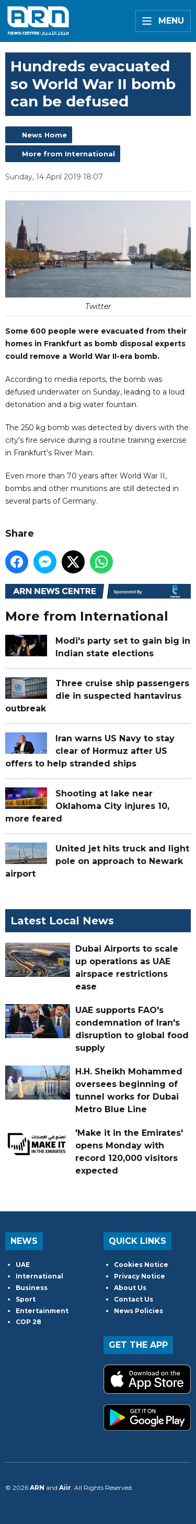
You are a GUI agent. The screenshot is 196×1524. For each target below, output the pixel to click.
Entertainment (42, 1311)
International (39, 1276)
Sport (26, 1299)
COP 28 (28, 1322)
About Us (130, 1288)
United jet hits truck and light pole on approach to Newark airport (97, 860)
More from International (68, 154)
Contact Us (133, 1299)
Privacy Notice (139, 1276)
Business (32, 1288)
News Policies (138, 1311)
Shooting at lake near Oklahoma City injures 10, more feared (87, 805)
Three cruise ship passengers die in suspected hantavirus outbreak (97, 695)
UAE (23, 1265)
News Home (44, 135)
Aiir (65, 1487)
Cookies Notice (141, 1265)
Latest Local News (62, 920)
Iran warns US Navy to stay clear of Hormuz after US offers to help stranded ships (90, 750)
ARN (37, 1487)
